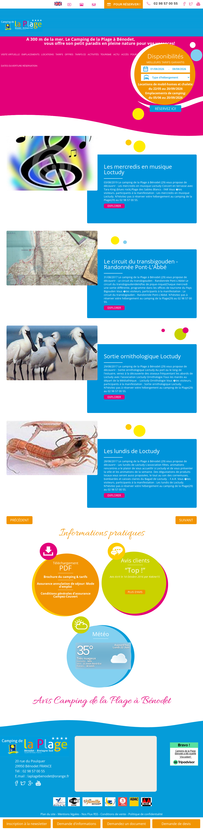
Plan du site (47, 814)
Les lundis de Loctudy (132, 451)
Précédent (19, 520)
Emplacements (30, 54)
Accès (125, 54)
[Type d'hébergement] (165, 77)
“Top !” (135, 570)
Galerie (83, 4)
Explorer (114, 206)
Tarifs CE (80, 54)
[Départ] (180, 69)
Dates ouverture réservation (19, 65)
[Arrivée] (158, 69)
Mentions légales (68, 814)
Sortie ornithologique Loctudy (142, 356)
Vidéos (70, 4)
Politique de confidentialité (145, 814)
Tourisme (105, 54)
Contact (95, 4)
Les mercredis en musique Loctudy (138, 169)
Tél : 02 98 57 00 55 (30, 771)
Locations (47, 54)
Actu (116, 54)
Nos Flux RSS (90, 814)
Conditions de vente (113, 814)
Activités (93, 54)
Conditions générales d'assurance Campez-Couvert (65, 595)
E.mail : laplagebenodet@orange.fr (42, 776)
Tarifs (59, 54)
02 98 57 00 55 (166, 3)
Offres (69, 54)
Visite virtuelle (10, 54)
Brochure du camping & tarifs (65, 577)
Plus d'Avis (135, 592)
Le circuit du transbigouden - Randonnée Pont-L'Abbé (141, 264)
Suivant (186, 520)
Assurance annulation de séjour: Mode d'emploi (65, 585)
